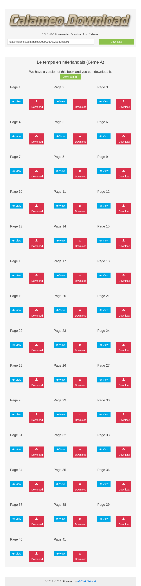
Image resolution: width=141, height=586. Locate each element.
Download (116, 41)
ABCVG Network (86, 581)
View (16, 101)
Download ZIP (70, 76)
